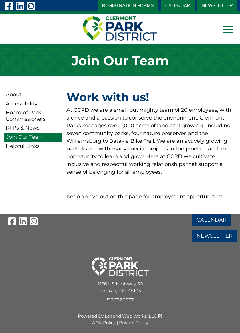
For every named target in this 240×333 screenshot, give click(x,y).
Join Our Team (25, 137)
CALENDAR (177, 5)
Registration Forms (128, 5)
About (13, 94)
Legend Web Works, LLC (133, 316)
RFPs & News (23, 128)
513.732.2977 (120, 300)
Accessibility (21, 104)
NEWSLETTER (217, 5)
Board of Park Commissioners (26, 115)
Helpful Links (23, 146)
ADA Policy (104, 322)
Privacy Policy (133, 322)
